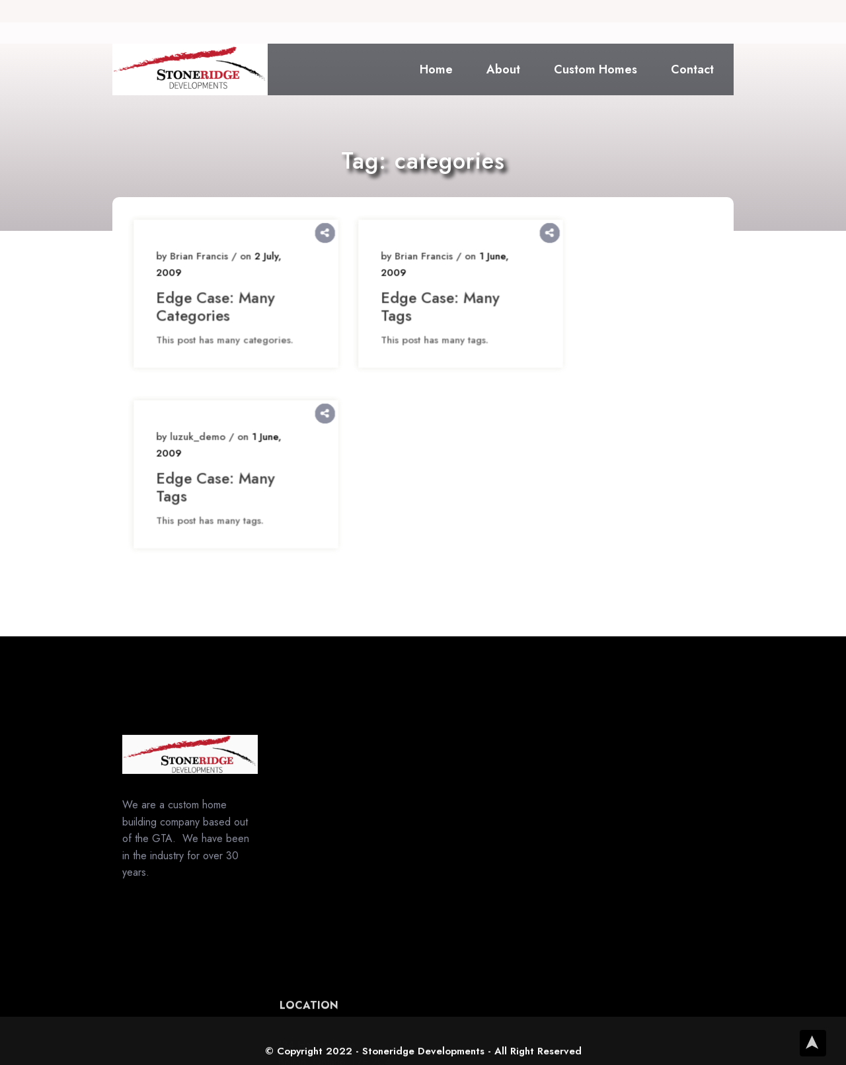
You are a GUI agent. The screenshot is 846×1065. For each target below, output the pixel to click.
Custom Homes (595, 69)
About (503, 69)
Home (436, 69)
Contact (692, 69)
